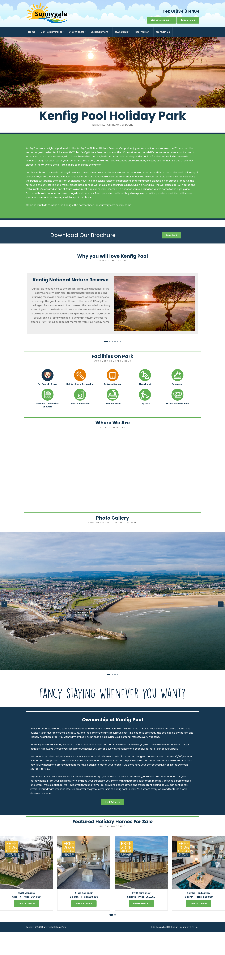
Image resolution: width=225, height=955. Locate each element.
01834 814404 (185, 11)
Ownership (122, 32)
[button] (105, 341)
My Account (188, 20)
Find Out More (112, 802)
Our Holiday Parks (52, 32)
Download (171, 235)
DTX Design (172, 927)
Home (31, 32)
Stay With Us (77, 32)
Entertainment (100, 32)
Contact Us (163, 32)
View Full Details (26, 903)
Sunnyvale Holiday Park (54, 927)
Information (143, 32)
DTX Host (194, 927)
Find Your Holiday (161, 20)
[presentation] (4, 604)
